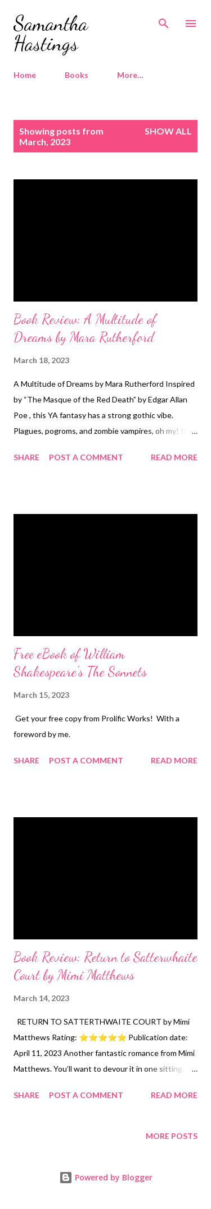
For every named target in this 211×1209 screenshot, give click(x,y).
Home (25, 75)
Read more (174, 457)
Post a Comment (86, 457)
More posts (171, 1136)
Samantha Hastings (51, 33)
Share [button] (26, 457)
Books (76, 75)
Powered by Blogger (105, 1177)
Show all (168, 131)
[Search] (163, 20)
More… (130, 75)
